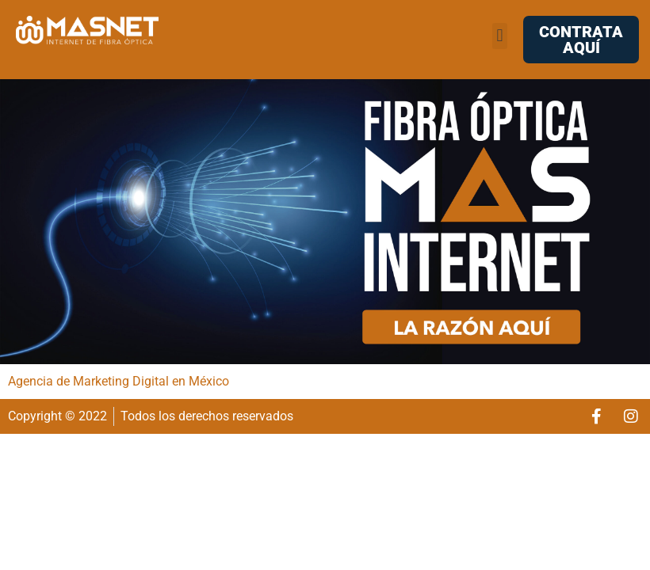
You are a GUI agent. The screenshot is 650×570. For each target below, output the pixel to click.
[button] (499, 36)
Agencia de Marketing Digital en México (118, 381)
